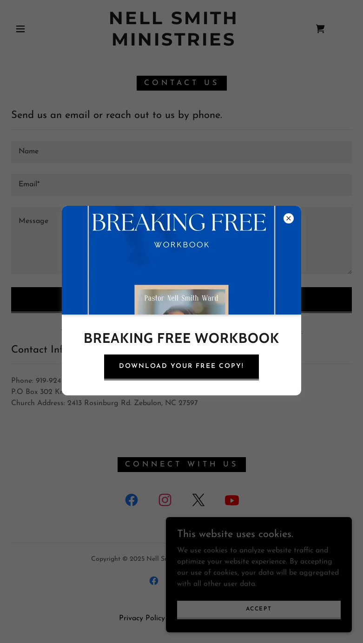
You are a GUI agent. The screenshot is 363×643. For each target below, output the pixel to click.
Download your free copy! (181, 366)
